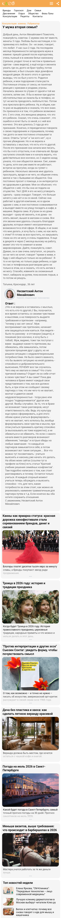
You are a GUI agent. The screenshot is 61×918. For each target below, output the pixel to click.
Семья (38, 10)
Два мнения (9, 13)
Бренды (7, 10)
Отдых (21, 13)
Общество (33, 13)
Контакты (37, 16)
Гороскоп (19, 10)
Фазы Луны (48, 13)
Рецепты (24, 16)
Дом (29, 10)
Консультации (10, 16)
